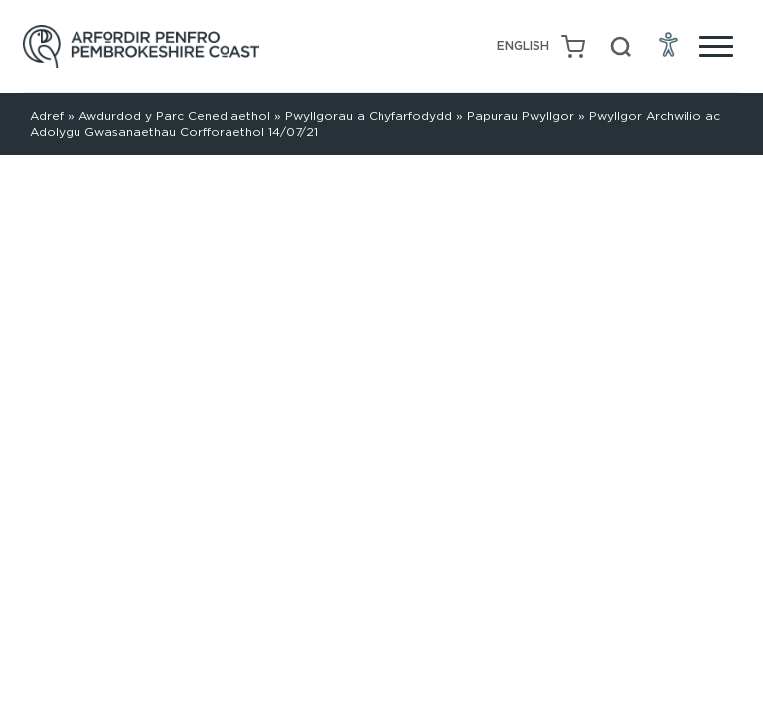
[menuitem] (523, 46)
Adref (47, 115)
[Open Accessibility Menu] (668, 44)
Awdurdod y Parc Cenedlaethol (174, 115)
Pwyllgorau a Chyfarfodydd (368, 115)
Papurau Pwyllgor (520, 115)
